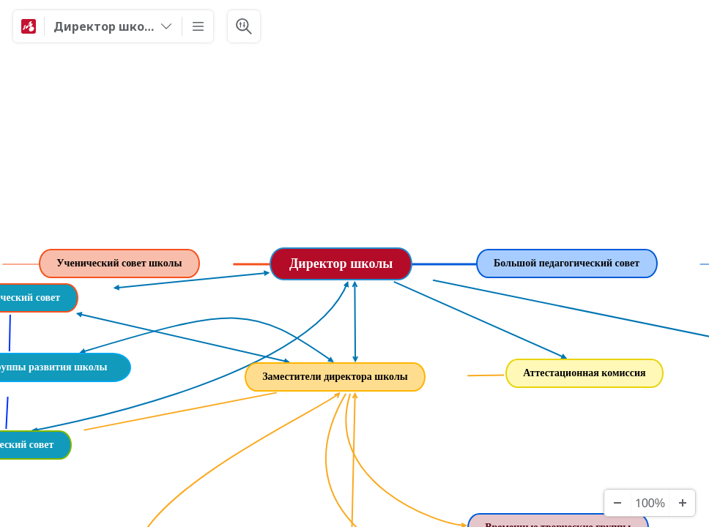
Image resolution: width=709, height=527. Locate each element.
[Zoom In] (682, 503)
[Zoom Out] (617, 503)
